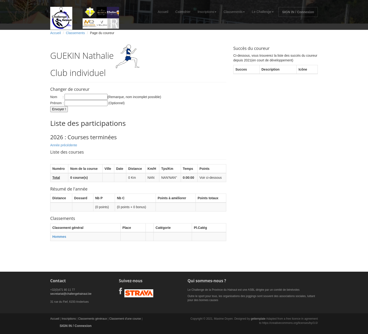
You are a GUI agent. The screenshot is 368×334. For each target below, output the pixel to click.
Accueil (163, 12)
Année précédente (63, 145)
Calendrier (183, 12)
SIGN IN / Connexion (298, 12)
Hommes (59, 237)
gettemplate (258, 318)
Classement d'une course (125, 318)
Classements (234, 12)
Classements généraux (92, 318)
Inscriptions (207, 12)
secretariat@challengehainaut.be (71, 293)
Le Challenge (263, 12)
